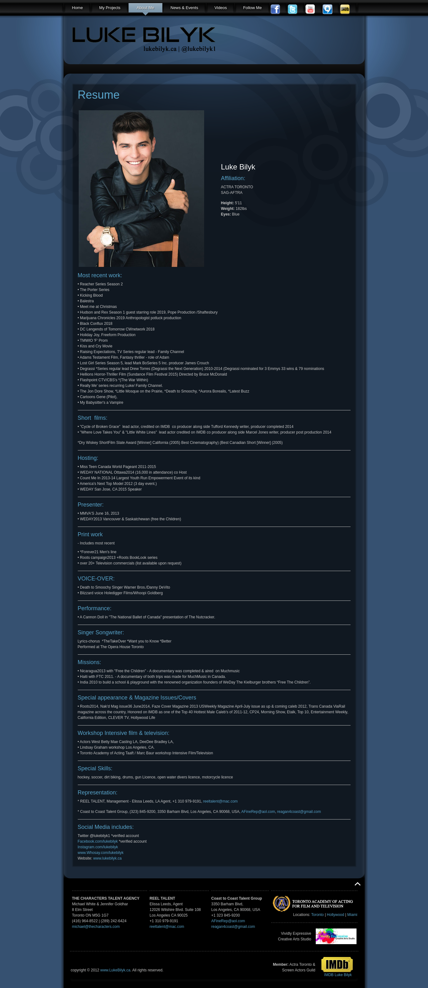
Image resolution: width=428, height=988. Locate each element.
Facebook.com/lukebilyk (98, 841)
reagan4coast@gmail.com (299, 811)
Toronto (317, 915)
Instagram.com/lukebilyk (98, 847)
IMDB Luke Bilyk (338, 975)
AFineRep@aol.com (258, 811)
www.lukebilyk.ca (107, 858)
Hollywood (335, 915)
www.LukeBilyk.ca (115, 970)
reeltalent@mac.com (220, 801)
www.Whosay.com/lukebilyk (101, 852)
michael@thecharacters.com (96, 926)
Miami (352, 915)
